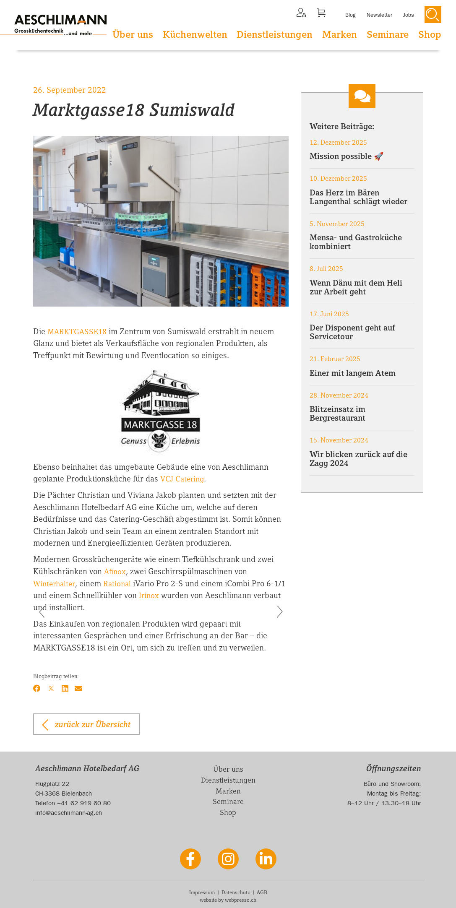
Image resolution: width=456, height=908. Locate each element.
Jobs (408, 15)
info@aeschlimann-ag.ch (68, 812)
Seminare (388, 34)
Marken (339, 34)
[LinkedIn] (65, 687)
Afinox (115, 570)
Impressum (202, 892)
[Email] (79, 687)
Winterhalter (55, 583)
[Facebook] (37, 687)
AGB (262, 892)
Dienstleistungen (275, 34)
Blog (350, 15)
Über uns (132, 34)
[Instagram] (228, 858)
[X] (51, 687)
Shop (429, 34)
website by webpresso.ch (228, 900)
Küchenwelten (195, 34)
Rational (121, 583)
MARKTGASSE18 (78, 331)
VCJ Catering (183, 478)
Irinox (164, 594)
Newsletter (379, 15)
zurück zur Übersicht (93, 723)
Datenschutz (235, 892)
